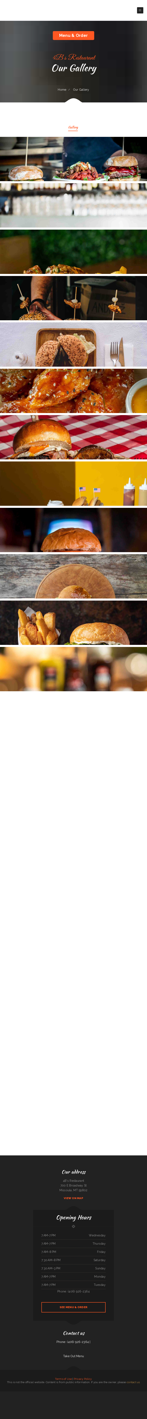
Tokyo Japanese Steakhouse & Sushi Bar (47, 1398)
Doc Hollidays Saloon (115, 1398)
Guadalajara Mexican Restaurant (88, 1393)
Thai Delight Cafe (121, 1398)
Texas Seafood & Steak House (57, 1398)
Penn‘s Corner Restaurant (58, 1393)
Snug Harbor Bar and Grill (36, 1393)
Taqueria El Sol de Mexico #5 (28, 1393)
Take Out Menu (73, 1356)
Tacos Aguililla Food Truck (4, 1393)
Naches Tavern (63, 1398)
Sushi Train (138, 1393)
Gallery (73, 128)
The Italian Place (52, 1393)
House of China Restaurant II (95, 1398)
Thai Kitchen (124, 1393)
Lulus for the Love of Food (80, 1393)
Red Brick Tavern (102, 1398)
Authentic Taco (117, 1393)
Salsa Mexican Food (102, 1393)
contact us (133, 1382)
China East (31, 1398)
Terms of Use (63, 1378)
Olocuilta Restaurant (126, 1398)
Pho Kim (28, 1398)
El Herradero (47, 1393)
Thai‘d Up (131, 1398)
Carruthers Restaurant (9, 1398)
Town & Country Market (108, 1393)
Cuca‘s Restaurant (42, 1393)
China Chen (89, 1398)
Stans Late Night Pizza (96, 1393)
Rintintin (70, 1398)
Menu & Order (73, 35)
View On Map (73, 1198)
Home (62, 89)
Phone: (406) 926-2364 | (73, 1342)
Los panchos (141, 1393)
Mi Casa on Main (16, 1393)
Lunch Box (63, 1393)
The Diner (113, 1393)
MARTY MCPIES (40, 1398)
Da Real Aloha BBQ (21, 1393)
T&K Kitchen (120, 1393)
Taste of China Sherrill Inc (68, 1393)
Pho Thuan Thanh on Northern (75, 1398)
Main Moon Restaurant (11, 1393)
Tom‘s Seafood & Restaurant (107, 1398)
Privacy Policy (83, 1378)
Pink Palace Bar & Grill (142, 1398)
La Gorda (67, 1398)
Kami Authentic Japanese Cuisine (83, 1398)
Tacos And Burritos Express (23, 1398)
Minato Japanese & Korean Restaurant (131, 1393)
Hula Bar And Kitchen (135, 1398)
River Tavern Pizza (35, 1398)
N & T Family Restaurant (16, 1398)
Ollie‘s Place (74, 1393)
